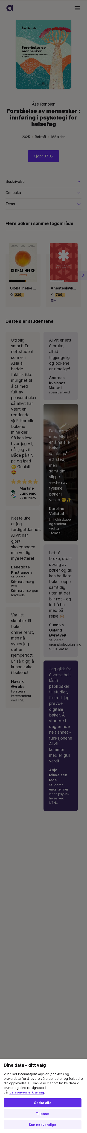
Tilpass (42, 1114)
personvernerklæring (26, 1092)
